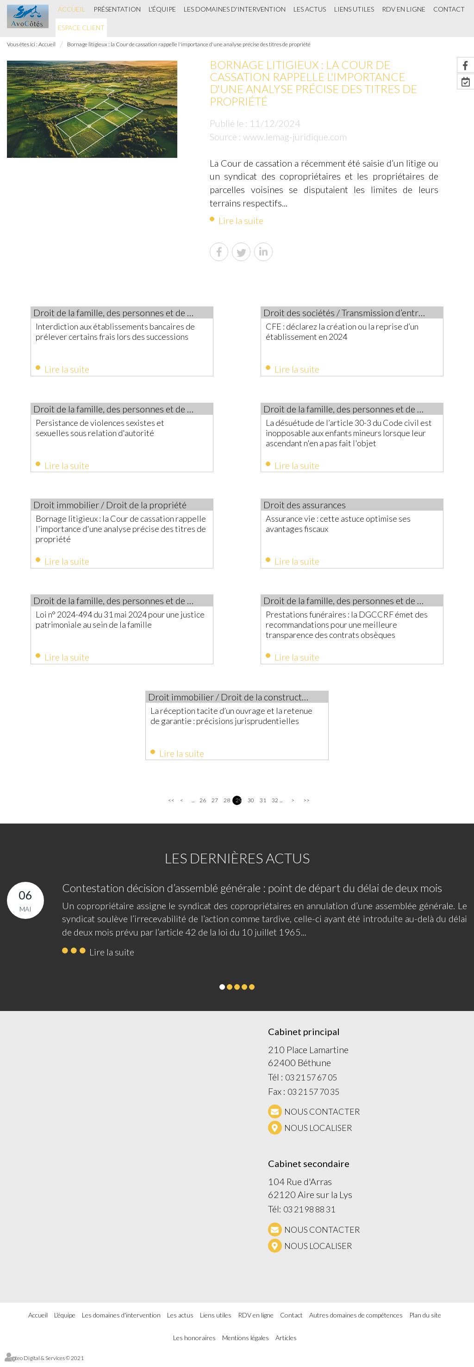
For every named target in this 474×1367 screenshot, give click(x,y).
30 (251, 805)
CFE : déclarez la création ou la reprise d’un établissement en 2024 (350, 331)
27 (215, 805)
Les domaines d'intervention (235, 9)
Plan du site (425, 1320)
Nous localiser (318, 1133)
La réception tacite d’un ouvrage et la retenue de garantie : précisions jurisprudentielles (225, 724)
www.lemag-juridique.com (295, 136)
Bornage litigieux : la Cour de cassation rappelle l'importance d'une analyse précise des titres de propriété (189, 44)
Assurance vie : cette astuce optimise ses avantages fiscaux (346, 525)
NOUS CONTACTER (322, 1116)
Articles (286, 1343)
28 (227, 805)
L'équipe (162, 9)
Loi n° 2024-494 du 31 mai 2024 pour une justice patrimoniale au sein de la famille (115, 622)
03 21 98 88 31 (309, 1214)
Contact (449, 9)
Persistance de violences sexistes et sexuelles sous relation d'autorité (108, 428)
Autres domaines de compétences (356, 1320)
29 (239, 805)
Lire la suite (240, 220)
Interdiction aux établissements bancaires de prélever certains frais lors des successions (118, 336)
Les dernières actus (237, 863)
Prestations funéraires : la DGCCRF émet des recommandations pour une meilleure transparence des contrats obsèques (348, 627)
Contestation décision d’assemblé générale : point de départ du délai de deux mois (252, 892)
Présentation (117, 9)
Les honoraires (194, 1343)
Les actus (309, 9)
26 (203, 805)
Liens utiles (354, 9)
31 (263, 805)
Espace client (81, 27)
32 (275, 805)
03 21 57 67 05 (311, 1082)
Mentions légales (245, 1343)
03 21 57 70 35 (313, 1097)
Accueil (71, 9)
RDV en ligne (403, 9)
